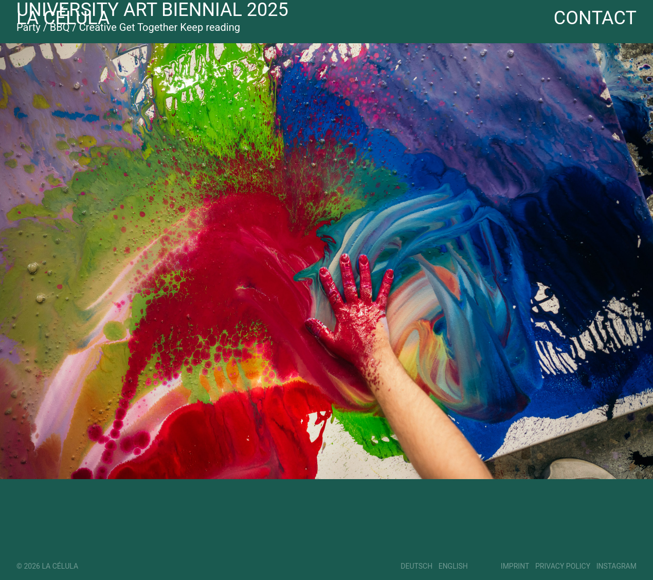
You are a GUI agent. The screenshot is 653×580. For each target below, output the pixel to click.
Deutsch (416, 566)
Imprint (515, 566)
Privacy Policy (562, 566)
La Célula (63, 18)
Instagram (616, 566)
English (453, 566)
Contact (595, 18)
